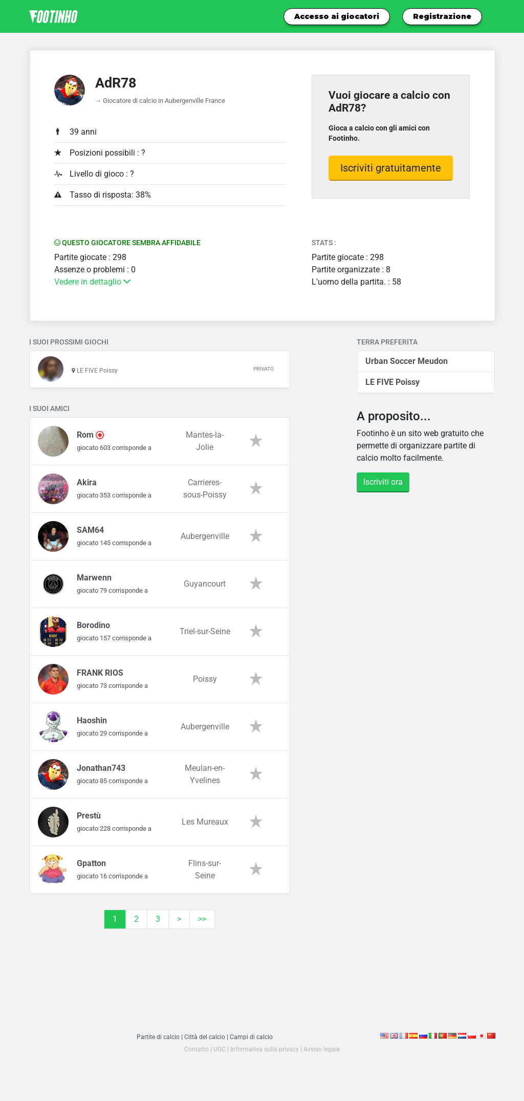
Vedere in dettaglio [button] (92, 282)
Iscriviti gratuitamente (390, 168)
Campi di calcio (253, 1042)
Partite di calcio (157, 1042)
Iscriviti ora (383, 482)
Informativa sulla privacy (264, 1054)
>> (202, 924)
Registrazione (442, 16)
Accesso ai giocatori (336, 16)
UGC (217, 1054)
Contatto (194, 1054)
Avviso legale (323, 1054)
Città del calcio (205, 1042)
